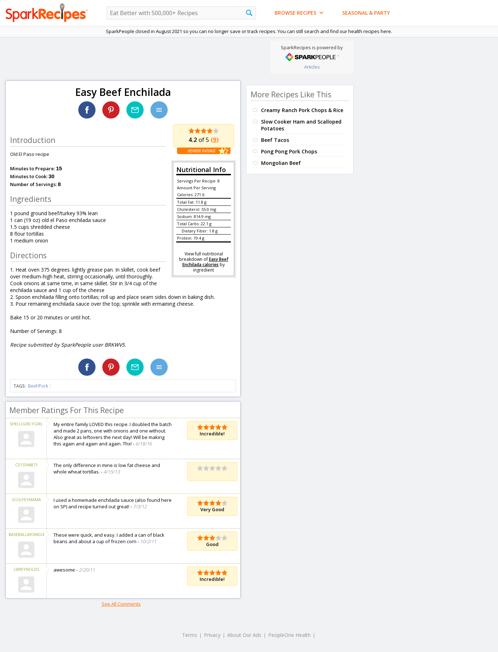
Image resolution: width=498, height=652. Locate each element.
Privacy (212, 635)
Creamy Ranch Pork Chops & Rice (302, 110)
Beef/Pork (38, 386)
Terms (189, 635)
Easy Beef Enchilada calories (205, 262)
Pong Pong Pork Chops (289, 151)
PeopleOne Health (289, 635)
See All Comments (121, 604)
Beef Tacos (275, 140)
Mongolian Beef (281, 162)
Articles (312, 67)
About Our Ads (244, 635)
